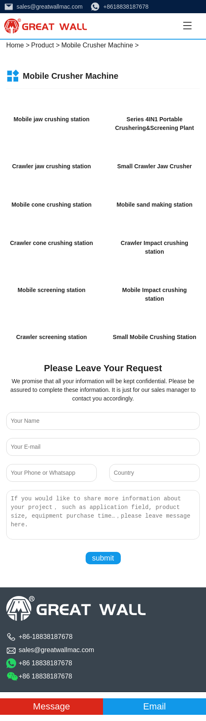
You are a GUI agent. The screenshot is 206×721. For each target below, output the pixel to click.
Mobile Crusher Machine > (100, 45)
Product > (45, 45)
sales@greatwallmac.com (50, 6)
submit (103, 558)
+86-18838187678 (45, 636)
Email (154, 706)
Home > (17, 45)
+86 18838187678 (45, 663)
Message (51, 706)
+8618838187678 (126, 6)
